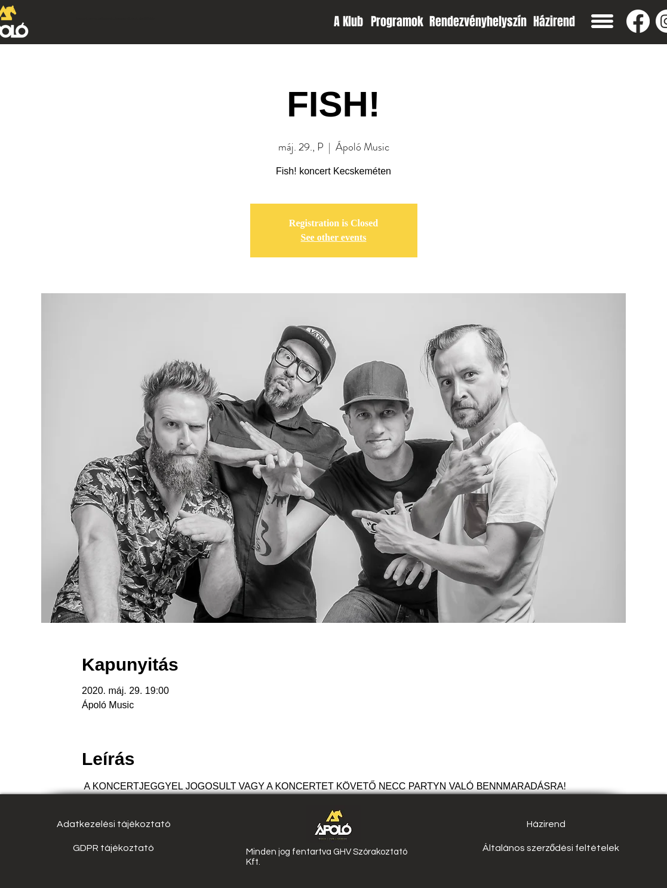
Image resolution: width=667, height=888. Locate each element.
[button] (602, 21)
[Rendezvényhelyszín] (478, 21)
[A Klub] (348, 21)
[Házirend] (554, 21)
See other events (334, 237)
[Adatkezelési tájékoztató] (114, 824)
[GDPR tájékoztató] (114, 848)
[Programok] (397, 21)
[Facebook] (638, 21)
